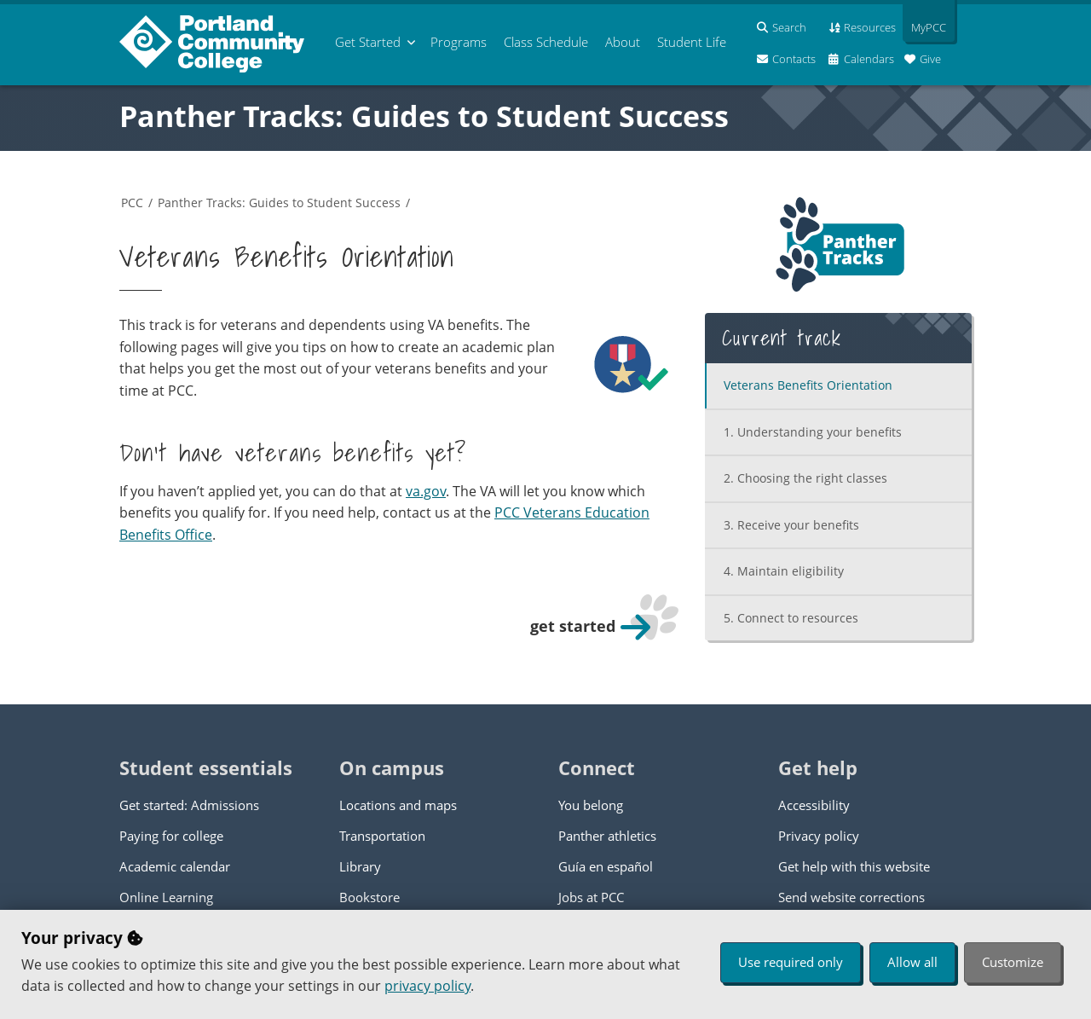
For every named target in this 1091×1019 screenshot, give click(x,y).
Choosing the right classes (805, 478)
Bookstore (369, 897)
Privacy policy (818, 835)
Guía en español (605, 866)
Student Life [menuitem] (691, 41)
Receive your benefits (791, 525)
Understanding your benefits (813, 432)
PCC (132, 202)
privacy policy (427, 985)
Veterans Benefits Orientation (808, 385)
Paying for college (171, 835)
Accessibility (814, 804)
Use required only (790, 961)
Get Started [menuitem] (368, 41)
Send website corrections (851, 897)
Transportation (382, 835)
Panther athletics (607, 835)
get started (572, 626)
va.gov (426, 491)
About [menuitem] (622, 41)
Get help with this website (854, 866)
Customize (1012, 961)
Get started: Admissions (189, 804)
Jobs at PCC (591, 897)
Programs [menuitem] (458, 41)
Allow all (912, 961)
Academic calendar (174, 866)
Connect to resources (791, 618)
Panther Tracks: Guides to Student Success (424, 116)
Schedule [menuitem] (546, 41)
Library (360, 866)
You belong (590, 804)
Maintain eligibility (784, 571)
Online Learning (166, 897)
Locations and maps (398, 804)
